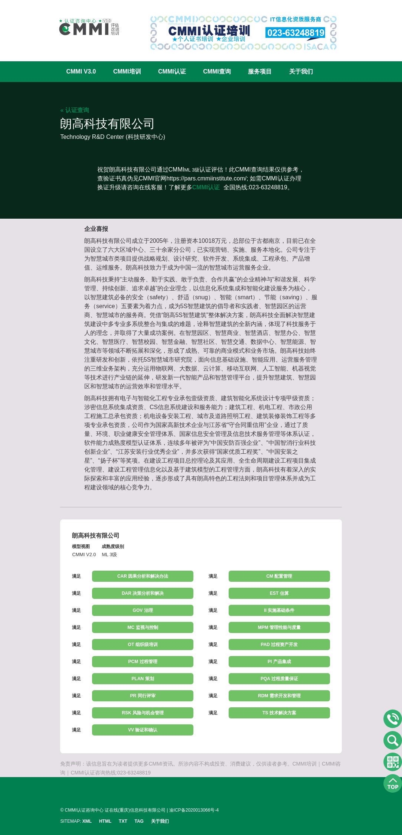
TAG (139, 821)
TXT (123, 821)
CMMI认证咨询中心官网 (84, 27)
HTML (105, 821)
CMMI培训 (127, 71)
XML (87, 821)
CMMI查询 (217, 71)
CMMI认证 (172, 71)
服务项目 (260, 71)
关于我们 (301, 71)
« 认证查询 (74, 110)
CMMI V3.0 (81, 71)
